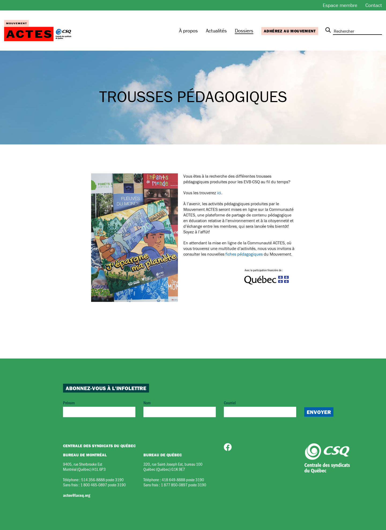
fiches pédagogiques (244, 254)
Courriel (260, 408)
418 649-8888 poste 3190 (183, 479)
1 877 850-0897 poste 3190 (183, 484)
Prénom (99, 408)
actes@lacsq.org (76, 495)
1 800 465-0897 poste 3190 (103, 484)
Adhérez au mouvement (290, 30)
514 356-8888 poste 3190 (102, 479)
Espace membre (340, 5)
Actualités (216, 30)
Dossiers (244, 30)
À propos (188, 30)
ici (219, 192)
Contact (373, 5)
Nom (179, 408)
